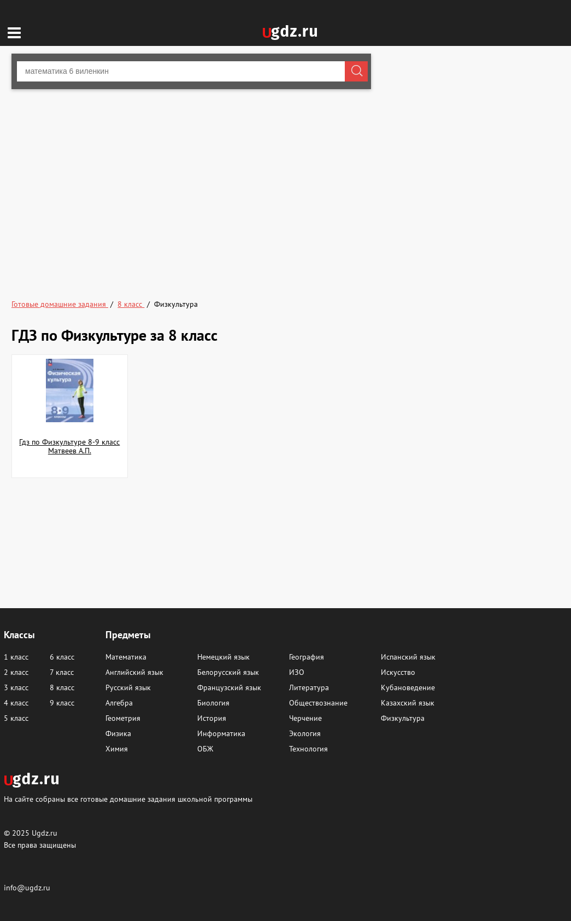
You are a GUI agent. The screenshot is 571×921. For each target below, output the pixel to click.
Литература (309, 687)
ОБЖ (205, 749)
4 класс (16, 703)
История (211, 718)
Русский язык (128, 687)
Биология (213, 703)
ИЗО (296, 672)
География (306, 657)
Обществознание (318, 703)
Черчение (305, 718)
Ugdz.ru (44, 833)
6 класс (62, 657)
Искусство (398, 672)
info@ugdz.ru (27, 888)
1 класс (16, 657)
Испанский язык (408, 657)
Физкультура (403, 718)
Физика (118, 733)
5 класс (16, 718)
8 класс (62, 687)
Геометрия (122, 718)
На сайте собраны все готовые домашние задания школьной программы (128, 798)
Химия (116, 749)
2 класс (16, 672)
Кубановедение (408, 687)
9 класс (62, 703)
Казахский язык (407, 703)
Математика (125, 657)
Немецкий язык (223, 657)
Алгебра (119, 703)
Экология (305, 733)
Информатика (221, 733)
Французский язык (229, 687)
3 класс (16, 687)
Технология (308, 749)
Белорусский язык (228, 672)
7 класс (62, 672)
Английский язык (134, 672)
